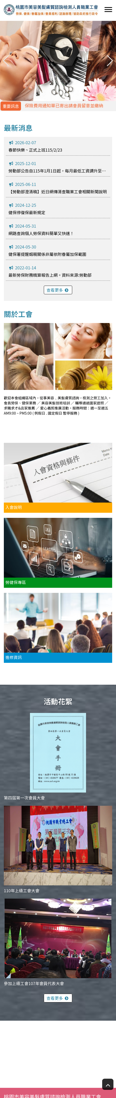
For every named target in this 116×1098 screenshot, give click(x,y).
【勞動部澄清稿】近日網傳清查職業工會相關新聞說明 (57, 191)
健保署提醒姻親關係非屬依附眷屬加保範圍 (47, 254)
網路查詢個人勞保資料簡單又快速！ (41, 233)
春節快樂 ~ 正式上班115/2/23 (35, 150)
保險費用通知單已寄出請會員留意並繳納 (64, 105)
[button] (110, 60)
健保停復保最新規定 (26, 212)
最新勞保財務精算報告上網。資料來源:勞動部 (49, 275)
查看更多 (58, 290)
